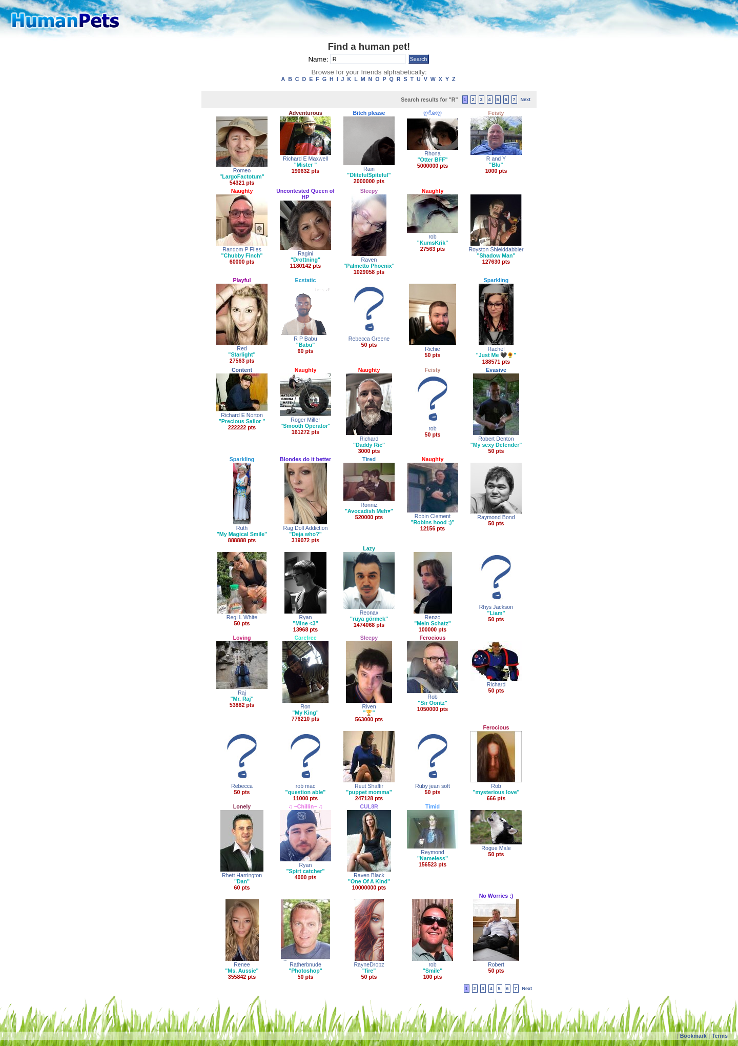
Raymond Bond (496, 517)
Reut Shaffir (369, 786)
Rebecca (242, 786)
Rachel (495, 349)
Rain (369, 169)
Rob (432, 697)
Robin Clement (432, 516)
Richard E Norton (242, 415)
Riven (369, 706)
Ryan (305, 617)
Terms (720, 1036)
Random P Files (241, 249)
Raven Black (369, 875)
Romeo (242, 170)
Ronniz (368, 505)
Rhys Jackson (496, 607)
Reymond (432, 852)
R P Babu (305, 338)
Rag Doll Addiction (305, 528)
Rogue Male (495, 848)
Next (525, 99)
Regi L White (242, 617)
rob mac (306, 786)
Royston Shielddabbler (495, 249)
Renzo (433, 617)
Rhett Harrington (242, 875)
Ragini (305, 253)
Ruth (242, 528)
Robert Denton (496, 439)
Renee (242, 964)
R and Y (496, 158)
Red (242, 348)
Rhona (432, 153)
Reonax (369, 612)
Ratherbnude (305, 964)
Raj (242, 692)
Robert (496, 964)
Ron (305, 706)
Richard (369, 439)
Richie (432, 349)
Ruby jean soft (432, 786)
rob (432, 236)
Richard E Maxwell (305, 158)
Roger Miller (305, 420)
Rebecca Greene (369, 338)
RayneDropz (369, 964)
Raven (369, 259)
